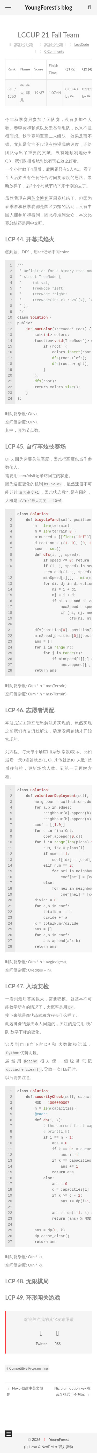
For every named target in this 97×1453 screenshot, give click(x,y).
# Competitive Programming (27, 1368)
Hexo (33, 1446)
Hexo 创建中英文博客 (24, 1391)
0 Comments (54, 48)
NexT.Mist (49, 1446)
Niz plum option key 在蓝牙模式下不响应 (72, 1391)
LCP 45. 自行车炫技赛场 (35, 442)
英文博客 (40, 194)
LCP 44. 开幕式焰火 (29, 235)
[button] (8, 7)
